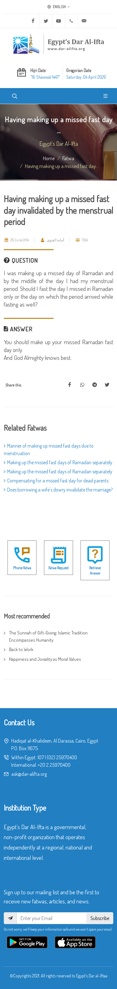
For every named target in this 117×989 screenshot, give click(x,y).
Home (49, 158)
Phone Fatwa (22, 568)
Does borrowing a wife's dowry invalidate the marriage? (58, 490)
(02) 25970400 (62, 757)
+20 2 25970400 (54, 765)
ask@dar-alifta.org (29, 774)
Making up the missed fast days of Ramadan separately (58, 462)
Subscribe (99, 918)
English (58, 7)
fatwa (68, 158)
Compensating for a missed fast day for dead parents (56, 480)
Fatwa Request (58, 568)
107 (40, 757)
